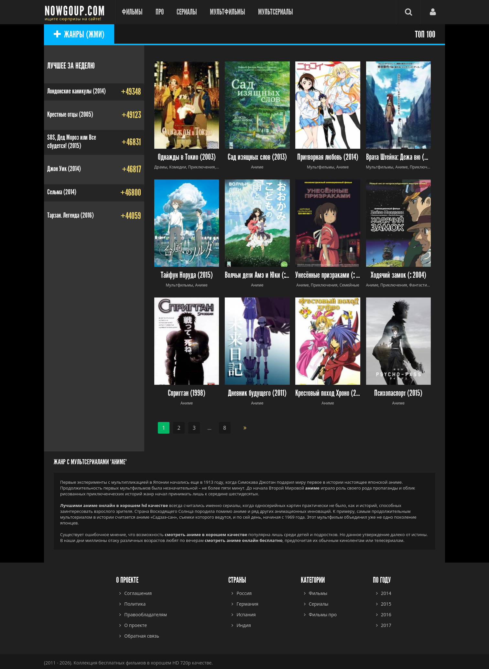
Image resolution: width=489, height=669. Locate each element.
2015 (386, 604)
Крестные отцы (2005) (70, 114)
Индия (243, 625)
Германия (247, 604)
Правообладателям (145, 614)
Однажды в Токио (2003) (187, 157)
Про (160, 11)
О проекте (135, 625)
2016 (386, 614)
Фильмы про (323, 614)
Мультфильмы (227, 11)
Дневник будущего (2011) (257, 393)
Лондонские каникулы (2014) (76, 91)
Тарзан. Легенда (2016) (70, 215)
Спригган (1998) (186, 393)
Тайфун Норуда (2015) (187, 275)
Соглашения (138, 593)
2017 (386, 625)
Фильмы (132, 11)
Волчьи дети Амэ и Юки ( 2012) (257, 275)
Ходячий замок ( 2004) (398, 275)
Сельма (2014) (61, 192)
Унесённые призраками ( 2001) (327, 275)
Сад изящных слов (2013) (257, 157)
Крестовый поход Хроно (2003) (327, 393)
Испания (245, 614)
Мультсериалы (275, 11)
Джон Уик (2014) (64, 169)
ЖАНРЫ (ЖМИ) (79, 34)
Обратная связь (141, 636)
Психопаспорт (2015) (398, 393)
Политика (135, 604)
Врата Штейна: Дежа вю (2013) (398, 157)
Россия (244, 593)
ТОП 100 (425, 34)
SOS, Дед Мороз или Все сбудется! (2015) (71, 141)
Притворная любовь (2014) (327, 157)
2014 (386, 593)
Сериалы (187, 11)
